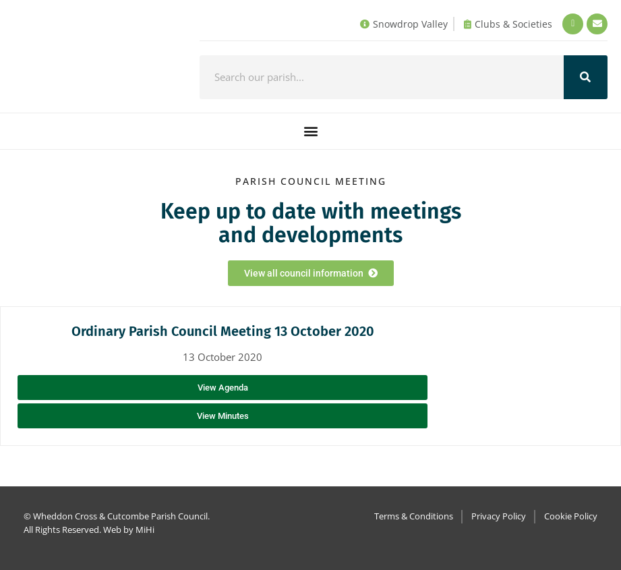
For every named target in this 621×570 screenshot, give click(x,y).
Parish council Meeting (310, 181)
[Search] (586, 77)
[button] (310, 131)
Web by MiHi (128, 529)
